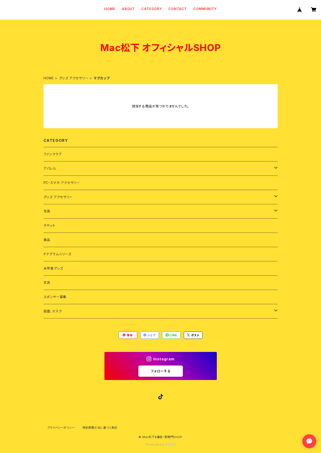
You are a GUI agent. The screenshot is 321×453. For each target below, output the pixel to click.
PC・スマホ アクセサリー (62, 183)
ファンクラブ (53, 154)
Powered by (161, 444)
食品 (47, 240)
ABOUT (128, 9)
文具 (47, 283)
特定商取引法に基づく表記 (100, 427)
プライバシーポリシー (61, 427)
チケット (49, 225)
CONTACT (177, 9)
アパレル (50, 168)
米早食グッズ (53, 268)
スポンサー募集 (55, 297)
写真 (47, 211)
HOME (109, 9)
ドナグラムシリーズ (57, 254)
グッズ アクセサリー (74, 78)
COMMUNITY (205, 9)
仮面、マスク (53, 311)
